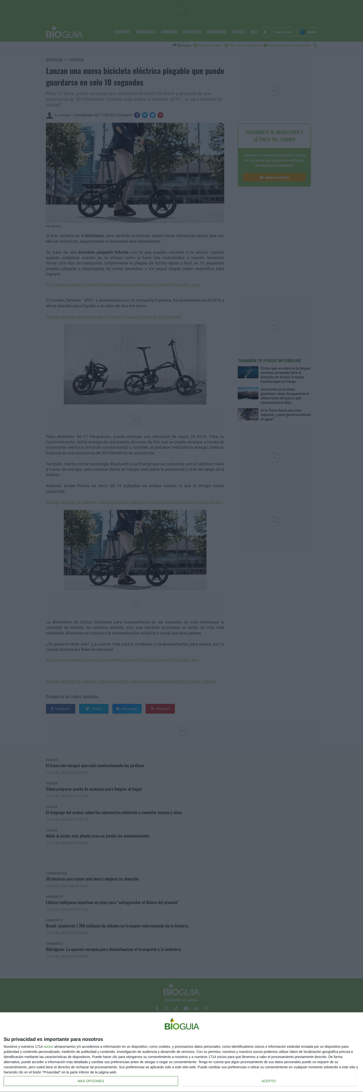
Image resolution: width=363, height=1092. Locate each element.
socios (48, 1046)
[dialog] (181, 1052)
